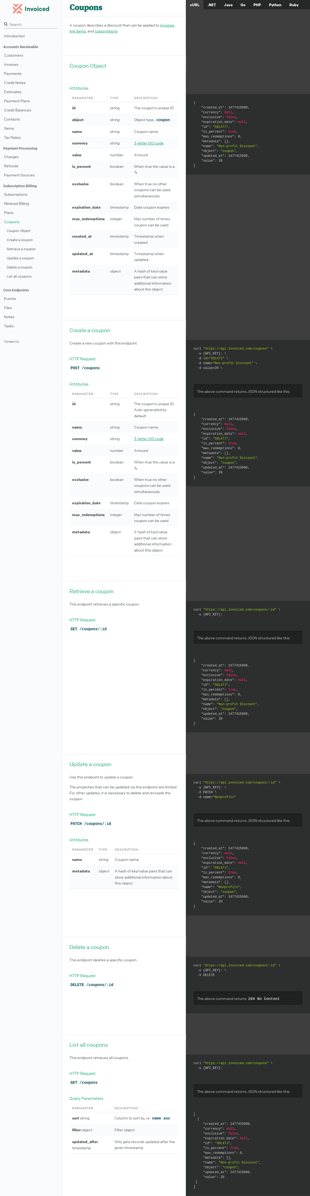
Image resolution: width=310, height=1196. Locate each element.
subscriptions (106, 30)
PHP (257, 4)
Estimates (12, 91)
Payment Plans (17, 100)
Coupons (11, 221)
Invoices (11, 64)
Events (10, 298)
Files (8, 307)
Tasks (9, 325)
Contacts (12, 119)
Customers (13, 55)
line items (77, 30)
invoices (167, 25)
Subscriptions (15, 194)
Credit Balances (17, 109)
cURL (195, 4)
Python (275, 4)
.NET (212, 4)
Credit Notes (14, 82)
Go (243, 4)
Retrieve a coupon (21, 249)
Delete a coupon (19, 267)
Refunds (11, 165)
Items (9, 128)
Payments (12, 73)
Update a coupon (20, 258)
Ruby (293, 4)
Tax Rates (12, 137)
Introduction (14, 35)
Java (228, 4)
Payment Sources (19, 174)
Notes (9, 316)
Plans (8, 212)
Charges (11, 156)
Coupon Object (19, 231)
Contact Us (11, 341)
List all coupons (19, 276)
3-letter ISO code (149, 142)
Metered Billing (16, 203)
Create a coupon (20, 240)
